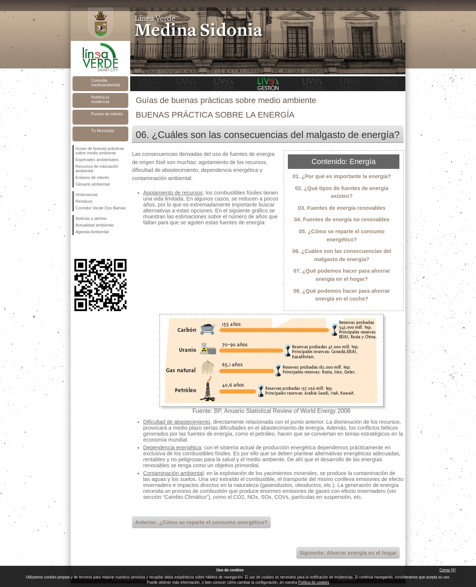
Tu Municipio (102, 130)
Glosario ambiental (92, 184)
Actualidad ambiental (94, 225)
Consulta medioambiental (105, 82)
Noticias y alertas (91, 218)
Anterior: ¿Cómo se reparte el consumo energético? (201, 522)
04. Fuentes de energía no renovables (342, 219)
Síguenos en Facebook (77, 247)
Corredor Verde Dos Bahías (100, 208)
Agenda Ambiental (92, 232)
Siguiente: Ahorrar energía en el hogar (348, 553)
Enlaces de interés (92, 177)
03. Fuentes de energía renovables (341, 208)
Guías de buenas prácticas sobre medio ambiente (99, 150)
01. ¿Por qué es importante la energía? (342, 176)
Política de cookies (313, 582)
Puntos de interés (107, 114)
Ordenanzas (86, 194)
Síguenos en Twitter (89, 247)
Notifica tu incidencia (100, 99)
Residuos (84, 201)
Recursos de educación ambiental (96, 168)
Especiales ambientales (97, 159)
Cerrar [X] (448, 570)
